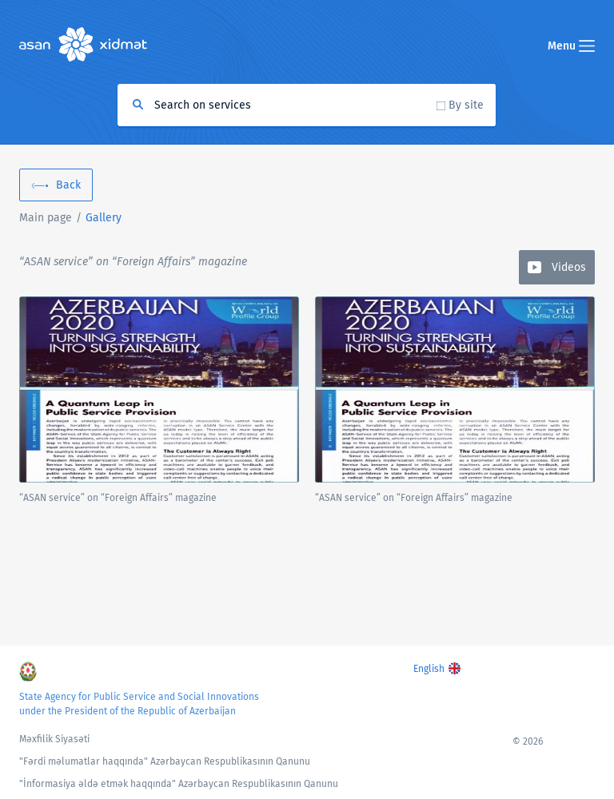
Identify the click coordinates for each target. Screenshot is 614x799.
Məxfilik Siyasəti (54, 739)
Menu (571, 46)
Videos (569, 267)
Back (68, 185)
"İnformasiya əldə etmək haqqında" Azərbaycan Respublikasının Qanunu (178, 783)
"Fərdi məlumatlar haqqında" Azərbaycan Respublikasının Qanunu (164, 761)
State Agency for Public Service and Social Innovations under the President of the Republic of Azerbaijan (139, 704)
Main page (45, 218)
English (429, 668)
